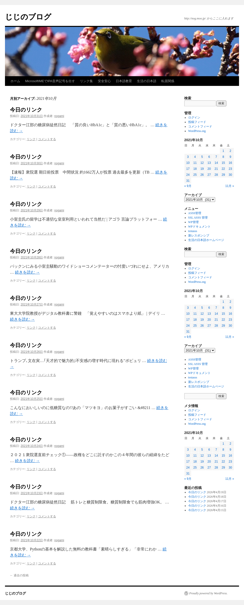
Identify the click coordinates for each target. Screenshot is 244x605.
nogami (59, 116)
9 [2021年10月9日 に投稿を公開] (230, 157)
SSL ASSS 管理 (198, 217)
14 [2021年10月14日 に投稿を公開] (216, 163)
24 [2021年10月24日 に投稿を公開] (187, 175)
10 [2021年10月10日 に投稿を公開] (187, 163)
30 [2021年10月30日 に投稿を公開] (230, 175)
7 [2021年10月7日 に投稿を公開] (216, 157)
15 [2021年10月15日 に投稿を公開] (223, 163)
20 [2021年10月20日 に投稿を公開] (209, 169)
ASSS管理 (194, 213)
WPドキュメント (199, 226)
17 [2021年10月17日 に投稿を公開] (187, 169)
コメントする (47, 139)
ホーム (15, 81)
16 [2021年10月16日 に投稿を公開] (230, 163)
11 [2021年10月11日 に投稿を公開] (194, 163)
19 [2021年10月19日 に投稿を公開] (202, 169)
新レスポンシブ (198, 235)
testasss (192, 231)
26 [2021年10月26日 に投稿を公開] (202, 175)
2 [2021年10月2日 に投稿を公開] (230, 151)
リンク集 (86, 81)
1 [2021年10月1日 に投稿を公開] (223, 151)
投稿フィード (197, 122)
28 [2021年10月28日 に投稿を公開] (216, 175)
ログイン (194, 117)
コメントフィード (200, 126)
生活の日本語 (146, 81)
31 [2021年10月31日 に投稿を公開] (187, 180)
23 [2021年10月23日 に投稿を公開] (230, 169)
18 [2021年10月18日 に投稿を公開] (194, 169)
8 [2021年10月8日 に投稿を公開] (223, 157)
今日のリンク (26, 110)
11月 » (229, 186)
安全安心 (104, 81)
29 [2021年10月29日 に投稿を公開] (223, 175)
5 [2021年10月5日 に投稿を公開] (202, 157)
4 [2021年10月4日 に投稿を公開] (195, 157)
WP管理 (193, 222)
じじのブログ (28, 17)
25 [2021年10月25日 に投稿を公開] (194, 175)
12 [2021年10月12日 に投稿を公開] (202, 163)
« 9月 (187, 186)
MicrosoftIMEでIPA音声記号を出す (50, 81)
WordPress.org (197, 131)
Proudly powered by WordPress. (208, 593)
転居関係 (167, 81)
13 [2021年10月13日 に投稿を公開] (209, 163)
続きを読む (27, 272)
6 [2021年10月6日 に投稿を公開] (209, 157)
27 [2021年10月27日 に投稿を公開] (209, 175)
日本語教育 (124, 81)
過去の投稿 (19, 575)
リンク (31, 139)
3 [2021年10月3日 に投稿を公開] (188, 157)
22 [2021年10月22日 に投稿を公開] (223, 169)
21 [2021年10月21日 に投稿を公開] (216, 169)
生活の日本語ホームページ (206, 240)
